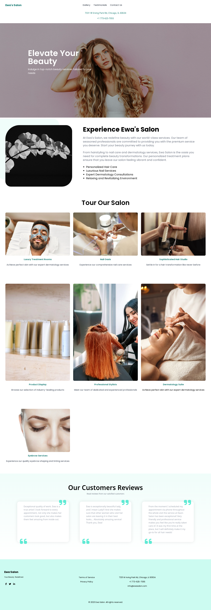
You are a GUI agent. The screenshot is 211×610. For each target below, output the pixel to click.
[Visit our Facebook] (6, 584)
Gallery (86, 5)
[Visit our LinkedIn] (14, 584)
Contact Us (116, 5)
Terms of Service (87, 577)
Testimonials (100, 5)
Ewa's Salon (13, 5)
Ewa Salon (11, 572)
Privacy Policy (86, 581)
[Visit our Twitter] (10, 584)
